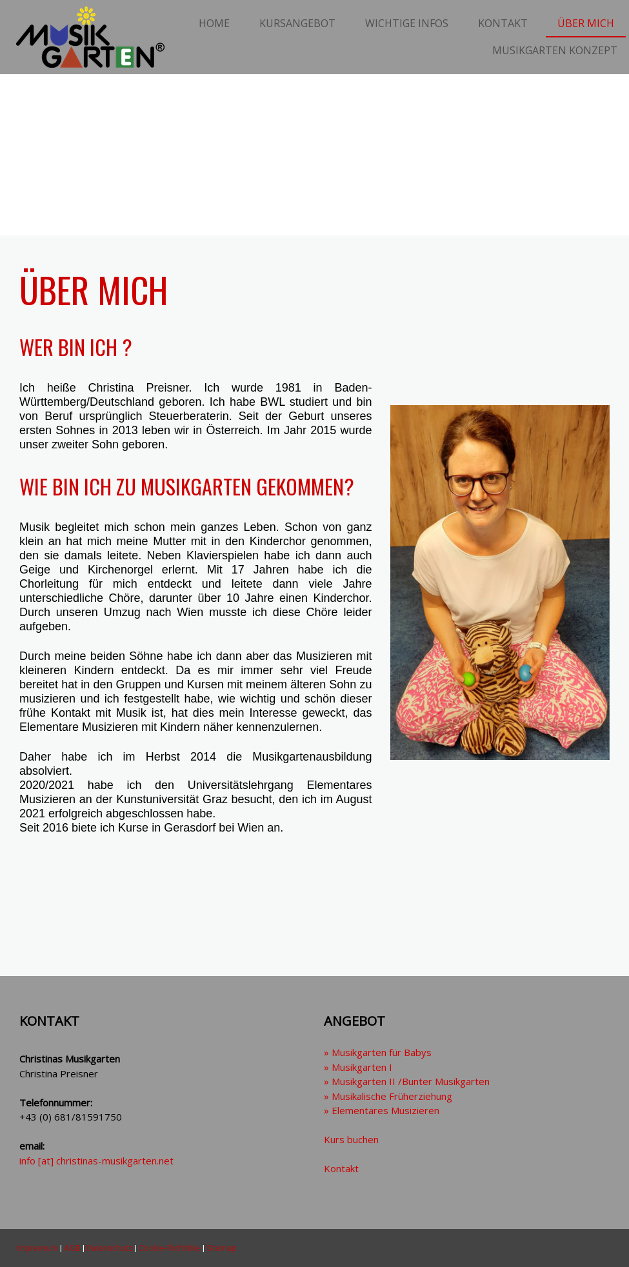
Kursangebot (297, 23)
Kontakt (503, 23)
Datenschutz (109, 1248)
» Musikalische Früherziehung (388, 1096)
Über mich (585, 23)
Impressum (37, 1248)
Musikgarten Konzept (554, 50)
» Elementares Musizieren (381, 1110)
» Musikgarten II (407, 1081)
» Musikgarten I (358, 1067)
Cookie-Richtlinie (170, 1248)
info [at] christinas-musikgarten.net (96, 1160)
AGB (72, 1248)
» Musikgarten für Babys (378, 1052)
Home (214, 23)
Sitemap (221, 1248)
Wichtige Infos (406, 23)
